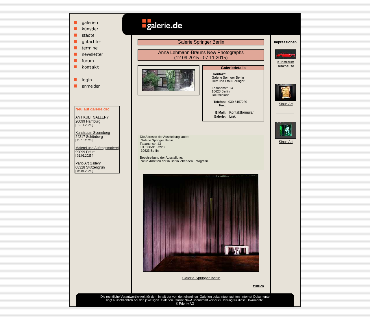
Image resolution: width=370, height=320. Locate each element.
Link (232, 116)
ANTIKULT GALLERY (92, 117)
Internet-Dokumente (255, 296)
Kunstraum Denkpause (285, 64)
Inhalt (162, 296)
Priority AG (186, 303)
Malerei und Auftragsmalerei (97, 148)
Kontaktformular (241, 112)
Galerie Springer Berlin (201, 278)
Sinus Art (286, 104)
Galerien (206, 296)
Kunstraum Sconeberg (92, 133)
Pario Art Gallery (88, 163)
